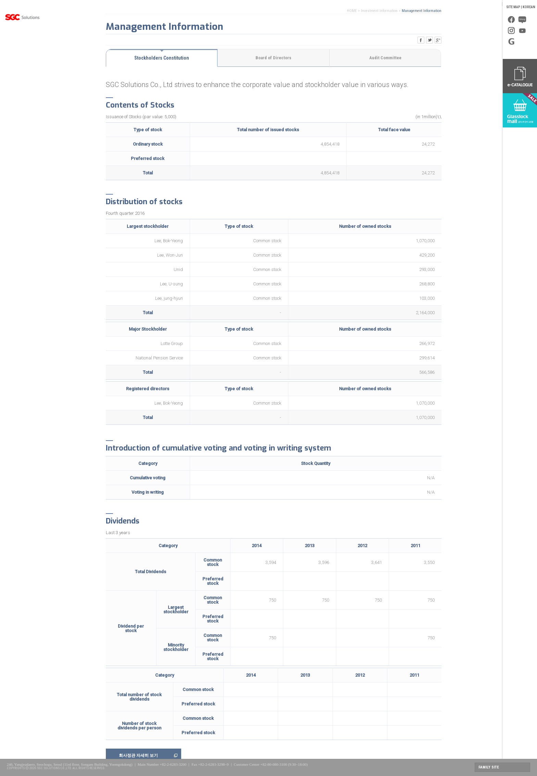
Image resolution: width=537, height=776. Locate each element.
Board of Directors (273, 57)
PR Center (22, 94)
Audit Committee (385, 57)
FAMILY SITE (488, 767)
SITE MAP (513, 7)
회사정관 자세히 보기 (138, 755)
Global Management (22, 77)
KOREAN (529, 7)
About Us (22, 42)
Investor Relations (22, 111)
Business (22, 60)
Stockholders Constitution (161, 58)
